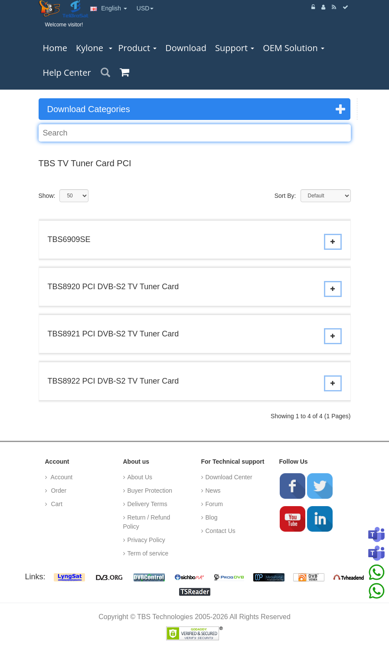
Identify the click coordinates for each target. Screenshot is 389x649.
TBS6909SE (69, 239)
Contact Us (220, 530)
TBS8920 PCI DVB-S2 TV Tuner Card (113, 286)
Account (61, 477)
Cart (55, 503)
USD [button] (145, 8)
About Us (140, 477)
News (213, 490)
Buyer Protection (150, 490)
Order (58, 490)
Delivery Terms (147, 503)
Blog (212, 517)
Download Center (229, 477)
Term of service (148, 553)
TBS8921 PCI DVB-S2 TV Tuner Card (113, 333)
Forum (214, 503)
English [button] (108, 8)
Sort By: (285, 195)
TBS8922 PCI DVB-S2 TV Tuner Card (113, 381)
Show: (47, 195)
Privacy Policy (146, 539)
